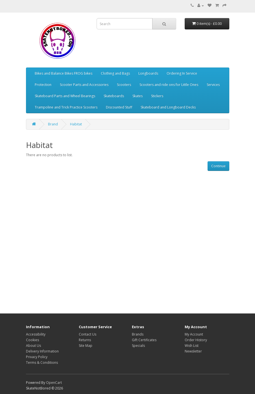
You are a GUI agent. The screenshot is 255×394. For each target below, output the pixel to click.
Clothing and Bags (115, 73)
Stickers (157, 95)
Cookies (32, 340)
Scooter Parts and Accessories (84, 84)
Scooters (124, 84)
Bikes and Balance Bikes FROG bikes (63, 73)
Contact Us (87, 334)
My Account (194, 334)
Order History (196, 340)
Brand (53, 124)
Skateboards (114, 95)
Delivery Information (42, 351)
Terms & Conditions (42, 362)
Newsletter (193, 351)
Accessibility (35, 334)
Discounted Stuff (119, 107)
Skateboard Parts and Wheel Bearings (65, 95)
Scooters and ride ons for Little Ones (169, 84)
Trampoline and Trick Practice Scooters (66, 107)
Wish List (192, 345)
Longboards (148, 73)
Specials (138, 345)
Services (213, 84)
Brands (137, 334)
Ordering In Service (182, 73)
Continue (218, 166)
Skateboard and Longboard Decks (168, 107)
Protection (43, 84)
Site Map (85, 345)
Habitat (76, 124)
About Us (33, 345)
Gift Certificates (144, 340)
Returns (85, 340)
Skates (137, 95)
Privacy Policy (36, 356)
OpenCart (54, 382)
